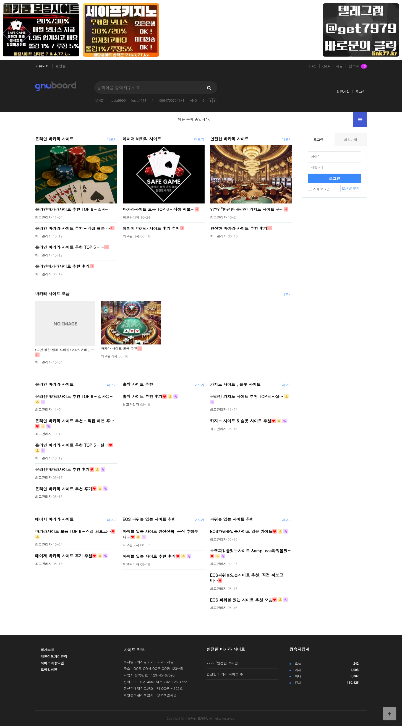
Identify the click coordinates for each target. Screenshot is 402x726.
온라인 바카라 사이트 (54, 139)
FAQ (313, 66)
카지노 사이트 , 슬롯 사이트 (235, 384)
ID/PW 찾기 (350, 188)
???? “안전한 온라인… (224, 662)
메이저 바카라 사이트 (142, 139)
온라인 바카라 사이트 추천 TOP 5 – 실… (71, 445)
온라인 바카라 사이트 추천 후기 (63, 488)
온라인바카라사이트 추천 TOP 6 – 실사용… (74, 396)
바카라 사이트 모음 (52, 293)
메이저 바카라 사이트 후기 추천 (151, 228)
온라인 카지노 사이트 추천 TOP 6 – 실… (246, 396)
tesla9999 (118, 100)
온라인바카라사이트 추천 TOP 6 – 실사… (72, 209)
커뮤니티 (42, 66)
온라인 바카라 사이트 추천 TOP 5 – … (69, 247)
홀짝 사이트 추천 (137, 384)
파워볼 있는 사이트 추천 (232, 519)
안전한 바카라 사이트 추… (226, 674)
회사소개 (47, 649)
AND (193, 100)
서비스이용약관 (52, 662)
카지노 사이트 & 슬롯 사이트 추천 (240, 421)
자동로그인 (319, 188)
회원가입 (343, 91)
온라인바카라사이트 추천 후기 (62, 266)
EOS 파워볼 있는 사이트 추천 (149, 519)
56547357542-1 (171, 100)
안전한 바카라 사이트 (229, 139)
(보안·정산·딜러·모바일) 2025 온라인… (64, 349)
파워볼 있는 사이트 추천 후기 (149, 556)
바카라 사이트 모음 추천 (119, 348)
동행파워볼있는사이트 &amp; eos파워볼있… (250, 550)
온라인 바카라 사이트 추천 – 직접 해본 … (72, 228)
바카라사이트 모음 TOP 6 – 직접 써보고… (73, 531)
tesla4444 (138, 100)
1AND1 (99, 100)
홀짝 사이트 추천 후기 (142, 396)
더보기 (112, 139)
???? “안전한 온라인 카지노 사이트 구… (247, 209)
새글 (339, 66)
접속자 (358, 66)
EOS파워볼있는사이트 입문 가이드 (241, 531)
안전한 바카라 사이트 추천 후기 (238, 228)
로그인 (361, 91)
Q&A (326, 66)
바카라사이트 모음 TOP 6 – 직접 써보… (159, 209)
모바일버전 (49, 669)
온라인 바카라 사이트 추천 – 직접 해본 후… (74, 421)
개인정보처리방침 (54, 656)
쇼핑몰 (60, 66)
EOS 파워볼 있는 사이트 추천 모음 (241, 599)
